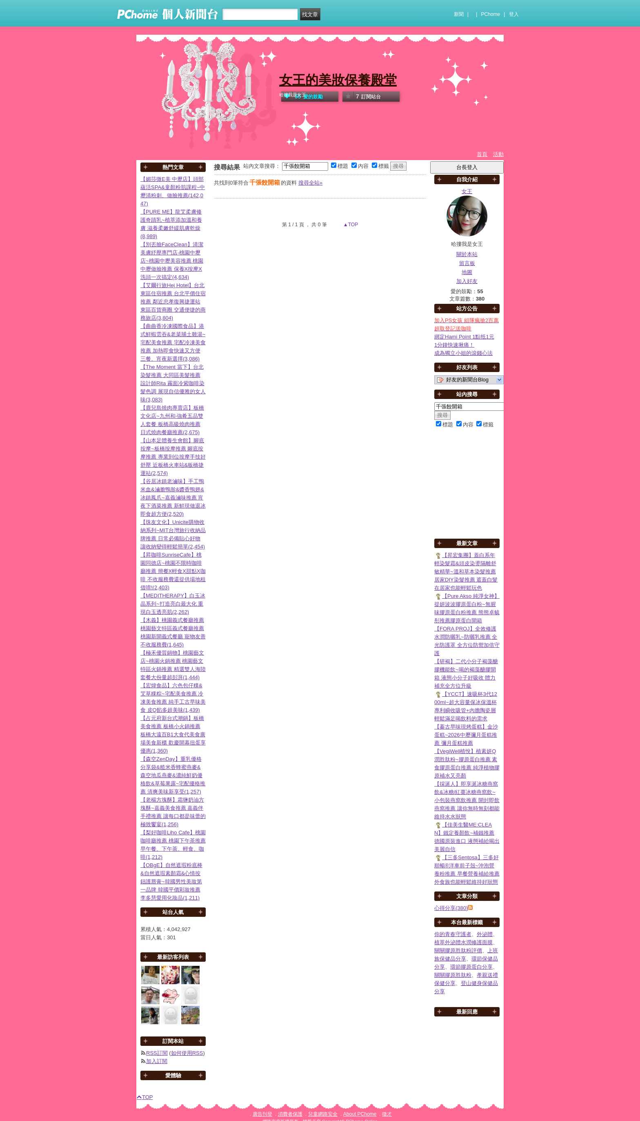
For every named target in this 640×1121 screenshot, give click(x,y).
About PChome (359, 1114)
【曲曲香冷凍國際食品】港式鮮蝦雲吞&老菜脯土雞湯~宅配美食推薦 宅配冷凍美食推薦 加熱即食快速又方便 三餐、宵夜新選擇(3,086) (173, 342)
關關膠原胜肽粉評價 (458, 950)
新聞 (459, 14)
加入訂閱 (156, 1061)
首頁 (482, 154)
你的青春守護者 (452, 934)
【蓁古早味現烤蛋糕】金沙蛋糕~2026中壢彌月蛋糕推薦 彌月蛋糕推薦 (466, 735)
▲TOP (350, 224)
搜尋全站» (310, 183)
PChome (490, 14)
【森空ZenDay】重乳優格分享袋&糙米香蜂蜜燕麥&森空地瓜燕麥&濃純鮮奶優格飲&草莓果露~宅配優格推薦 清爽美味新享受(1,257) (172, 775)
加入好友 (467, 281)
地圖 (467, 272)
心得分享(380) (451, 908)
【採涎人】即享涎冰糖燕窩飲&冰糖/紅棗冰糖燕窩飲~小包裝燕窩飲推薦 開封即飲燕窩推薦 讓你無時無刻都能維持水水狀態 (467, 800)
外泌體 (485, 934)
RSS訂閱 (157, 1053)
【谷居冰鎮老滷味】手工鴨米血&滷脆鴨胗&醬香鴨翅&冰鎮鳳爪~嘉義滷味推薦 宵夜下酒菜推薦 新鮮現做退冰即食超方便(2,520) (173, 497)
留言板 (467, 263)
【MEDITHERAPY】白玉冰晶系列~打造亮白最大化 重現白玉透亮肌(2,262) (172, 604)
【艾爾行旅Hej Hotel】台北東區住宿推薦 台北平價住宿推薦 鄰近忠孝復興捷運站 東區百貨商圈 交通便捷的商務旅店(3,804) (173, 301)
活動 (498, 154)
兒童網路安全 (323, 1114)
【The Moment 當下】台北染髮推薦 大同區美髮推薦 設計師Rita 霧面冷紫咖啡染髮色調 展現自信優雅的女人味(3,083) (173, 383)
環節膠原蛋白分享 (471, 967)
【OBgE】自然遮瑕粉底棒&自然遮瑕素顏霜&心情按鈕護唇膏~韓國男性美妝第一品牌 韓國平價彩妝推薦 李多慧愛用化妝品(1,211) (171, 881)
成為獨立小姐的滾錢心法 (463, 353)
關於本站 (467, 254)
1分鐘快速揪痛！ (454, 345)
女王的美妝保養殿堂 (338, 80)
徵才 (387, 1114)
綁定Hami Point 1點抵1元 (464, 337)
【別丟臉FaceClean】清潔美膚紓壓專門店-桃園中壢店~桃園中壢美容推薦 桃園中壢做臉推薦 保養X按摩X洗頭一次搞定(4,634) (171, 260)
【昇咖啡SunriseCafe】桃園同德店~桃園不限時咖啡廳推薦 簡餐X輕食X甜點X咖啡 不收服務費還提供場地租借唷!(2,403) (173, 571)
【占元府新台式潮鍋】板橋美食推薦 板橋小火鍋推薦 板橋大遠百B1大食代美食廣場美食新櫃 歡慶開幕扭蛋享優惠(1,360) (173, 734)
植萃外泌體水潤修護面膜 (463, 942)
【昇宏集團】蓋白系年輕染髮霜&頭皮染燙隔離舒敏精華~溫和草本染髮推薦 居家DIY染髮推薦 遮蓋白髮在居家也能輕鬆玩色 (466, 571)
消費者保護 (290, 1114)
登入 (514, 14)
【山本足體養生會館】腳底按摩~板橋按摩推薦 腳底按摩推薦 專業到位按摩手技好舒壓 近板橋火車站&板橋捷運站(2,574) (173, 456)
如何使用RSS (187, 1053)
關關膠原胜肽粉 (452, 975)
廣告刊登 (262, 1114)
